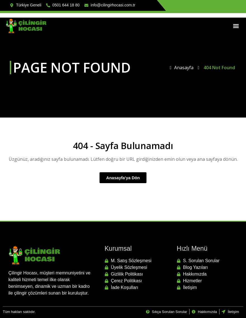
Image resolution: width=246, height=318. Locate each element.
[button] (235, 25)
